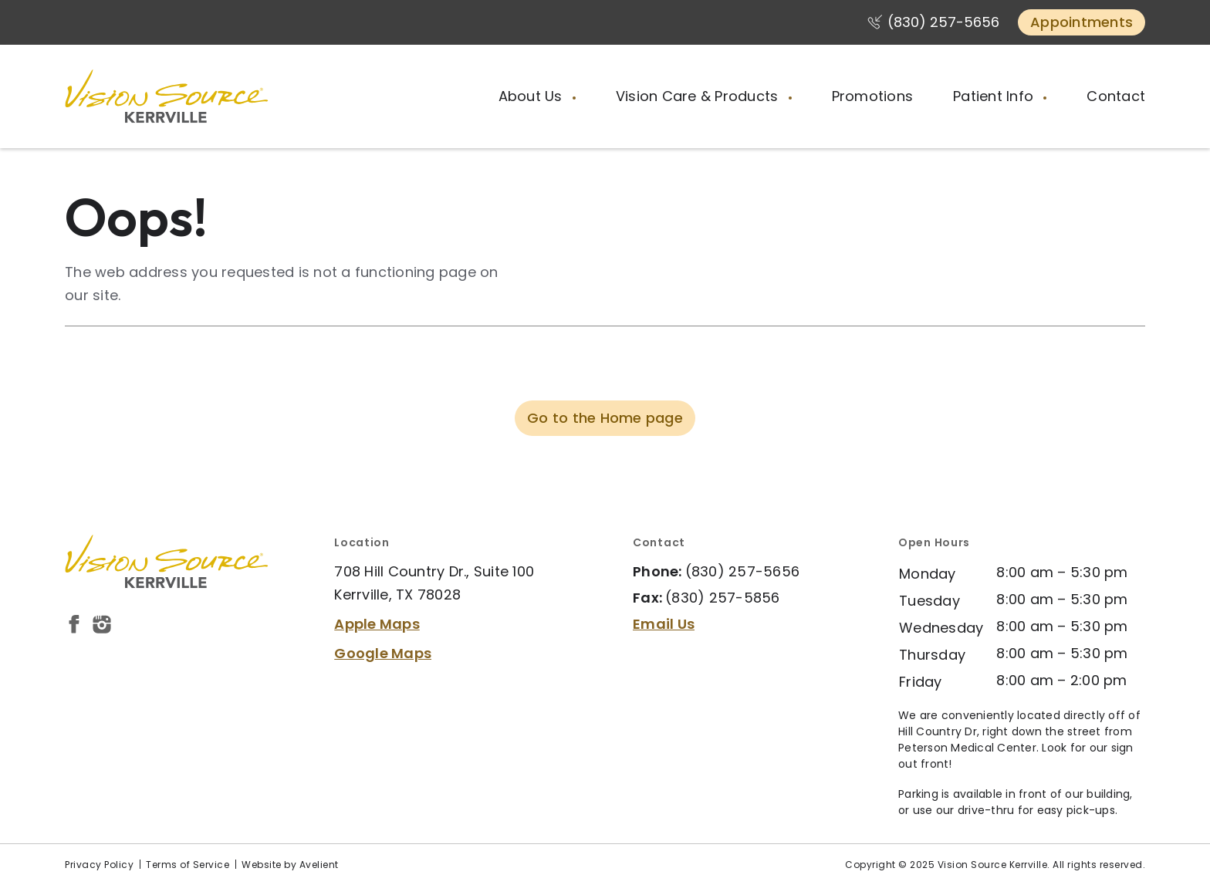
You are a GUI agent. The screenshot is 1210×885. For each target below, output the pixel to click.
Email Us (664, 623)
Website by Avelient (290, 864)
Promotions (873, 96)
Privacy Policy (99, 864)
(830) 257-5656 (943, 22)
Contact (1116, 96)
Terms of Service (187, 864)
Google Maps (382, 653)
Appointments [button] (1081, 22)
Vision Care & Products (699, 96)
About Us (532, 96)
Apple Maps (377, 623)
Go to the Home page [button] (605, 417)
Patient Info (995, 96)
